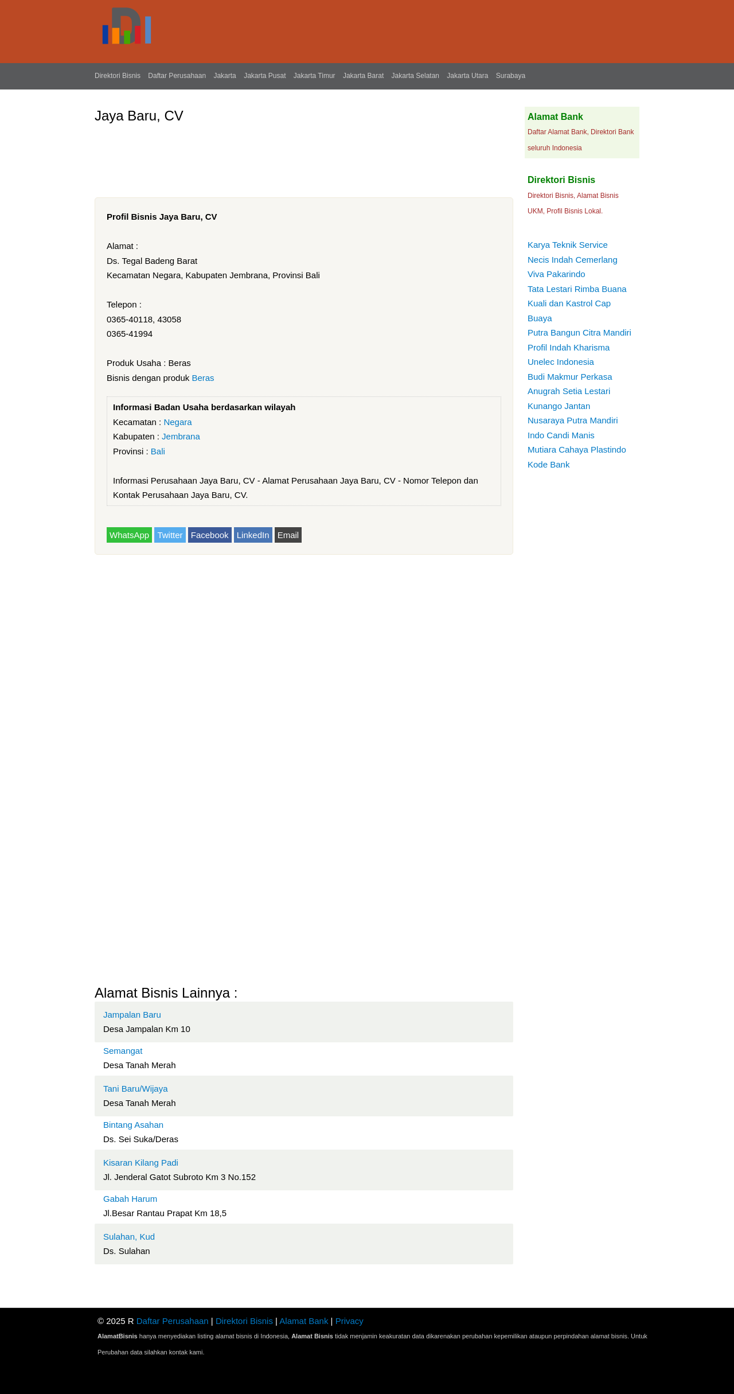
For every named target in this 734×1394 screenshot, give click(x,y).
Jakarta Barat (363, 76)
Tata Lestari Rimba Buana (577, 289)
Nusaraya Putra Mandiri (573, 420)
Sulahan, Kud (129, 1236)
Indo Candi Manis (561, 435)
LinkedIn (253, 535)
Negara (177, 422)
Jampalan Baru (132, 1014)
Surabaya (510, 76)
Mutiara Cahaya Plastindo (577, 449)
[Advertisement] (303, 156)
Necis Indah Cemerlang (573, 259)
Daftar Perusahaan (177, 76)
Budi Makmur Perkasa (570, 376)
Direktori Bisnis (117, 76)
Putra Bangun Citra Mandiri (579, 332)
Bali (158, 451)
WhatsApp (129, 535)
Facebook (210, 535)
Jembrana (181, 436)
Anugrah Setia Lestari (569, 391)
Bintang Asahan (133, 1125)
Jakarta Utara (467, 76)
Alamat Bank (303, 1321)
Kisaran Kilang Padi (140, 1162)
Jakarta (224, 76)
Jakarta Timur (314, 76)
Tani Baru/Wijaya (135, 1088)
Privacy (349, 1321)
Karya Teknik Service (568, 245)
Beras (203, 378)
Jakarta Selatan (415, 76)
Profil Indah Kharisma (569, 347)
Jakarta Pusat (265, 76)
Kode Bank (548, 464)
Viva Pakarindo (556, 274)
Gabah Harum (130, 1199)
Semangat (122, 1051)
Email (288, 535)
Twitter (169, 535)
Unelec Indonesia (561, 362)
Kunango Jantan (559, 406)
